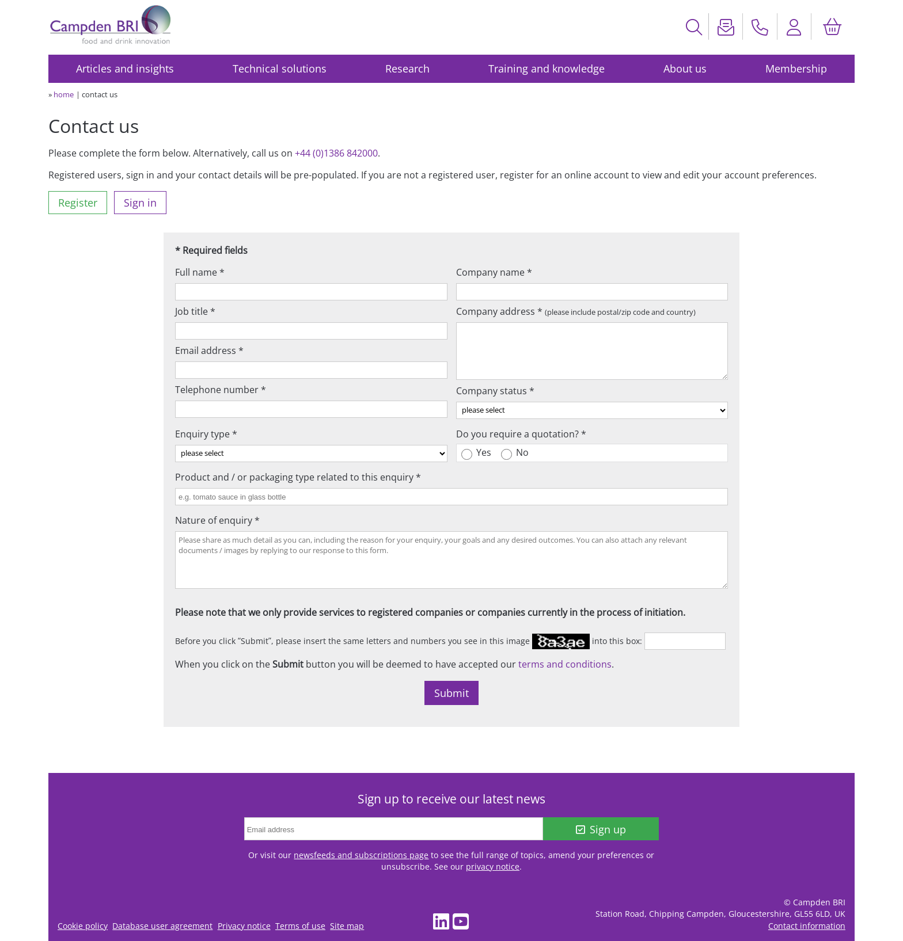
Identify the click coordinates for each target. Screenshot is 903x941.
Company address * (576, 311)
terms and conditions (565, 664)
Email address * (209, 350)
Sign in (140, 202)
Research (407, 68)
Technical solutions (280, 68)
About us (685, 68)
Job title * (195, 311)
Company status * (495, 390)
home (64, 94)
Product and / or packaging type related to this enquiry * (298, 477)
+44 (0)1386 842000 (336, 153)
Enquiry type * (206, 434)
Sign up (601, 829)
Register (77, 202)
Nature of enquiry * (217, 520)
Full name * (200, 272)
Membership (796, 68)
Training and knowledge (546, 68)
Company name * (494, 272)
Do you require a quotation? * (521, 434)
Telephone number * (220, 389)
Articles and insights (125, 68)
